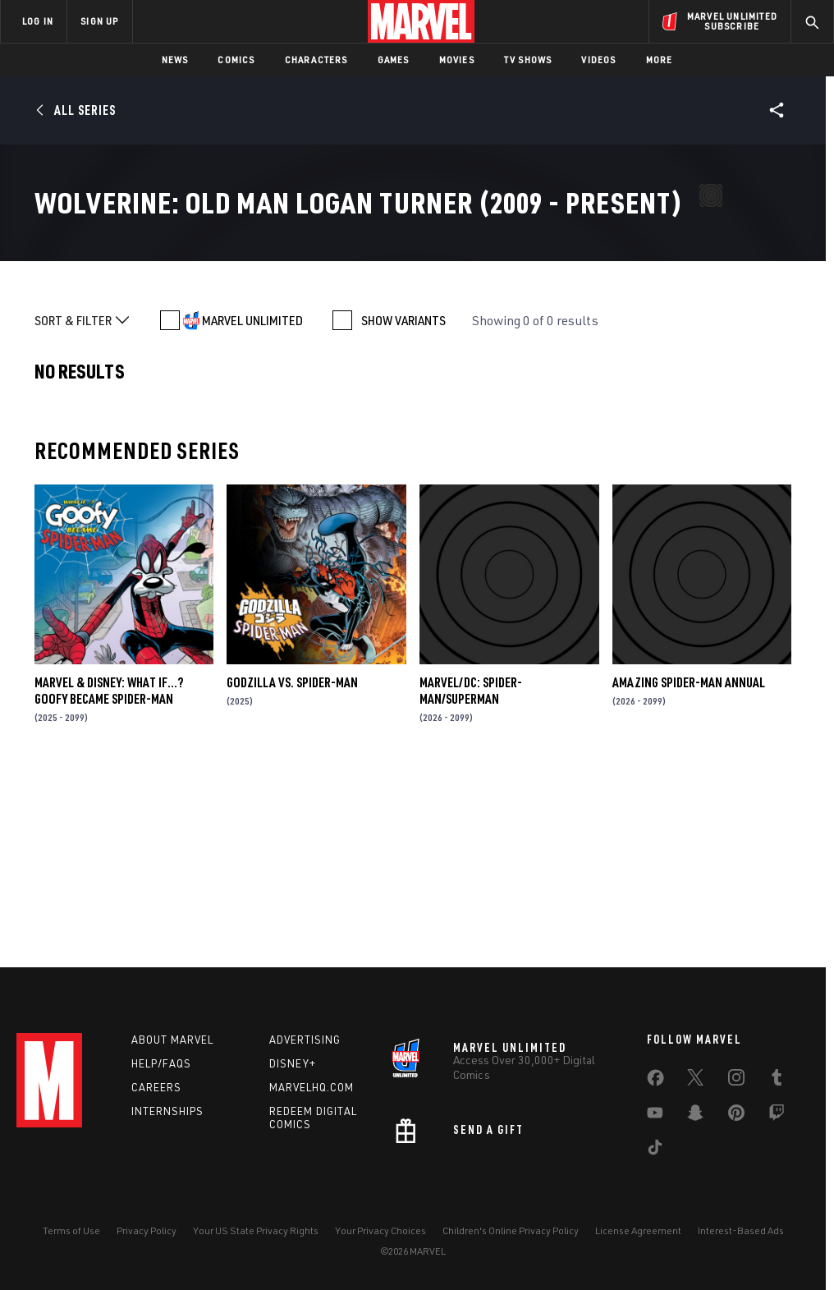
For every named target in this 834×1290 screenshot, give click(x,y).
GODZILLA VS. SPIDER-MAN (292, 868)
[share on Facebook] (655, 1081)
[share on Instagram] (736, 1080)
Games (394, 59)
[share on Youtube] (655, 1116)
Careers (156, 1087)
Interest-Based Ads (741, 1230)
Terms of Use (71, 1230)
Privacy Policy (146, 1230)
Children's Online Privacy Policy (510, 1230)
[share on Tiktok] (655, 1150)
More (659, 59)
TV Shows (528, 59)
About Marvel (172, 1039)
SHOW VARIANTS (403, 506)
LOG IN (37, 21)
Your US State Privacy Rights (255, 1230)
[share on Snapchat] (695, 1116)
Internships (167, 1111)
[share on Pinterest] (736, 1116)
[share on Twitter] (695, 1080)
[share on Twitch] (776, 1116)
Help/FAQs (161, 1063)
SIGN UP (99, 21)
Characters (316, 59)
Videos (598, 59)
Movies (456, 59)
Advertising (305, 1039)
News (175, 59)
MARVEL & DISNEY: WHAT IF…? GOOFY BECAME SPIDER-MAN (108, 876)
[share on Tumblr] (776, 1080)
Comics (236, 59)
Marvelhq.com (311, 1087)
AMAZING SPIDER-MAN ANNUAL (688, 868)
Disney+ (292, 1063)
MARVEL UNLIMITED (252, 506)
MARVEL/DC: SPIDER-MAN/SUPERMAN (470, 876)
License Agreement (638, 1230)
